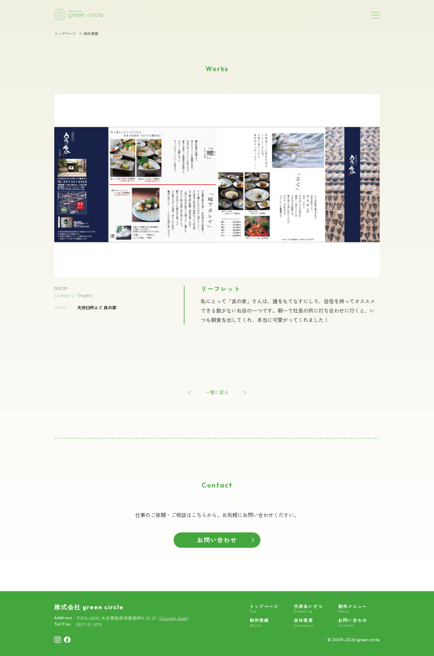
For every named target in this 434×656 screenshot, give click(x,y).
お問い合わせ (217, 539)
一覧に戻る (217, 392)
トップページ (65, 34)
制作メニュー (352, 608)
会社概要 (304, 622)
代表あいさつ (308, 608)
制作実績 (91, 34)
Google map (173, 618)
